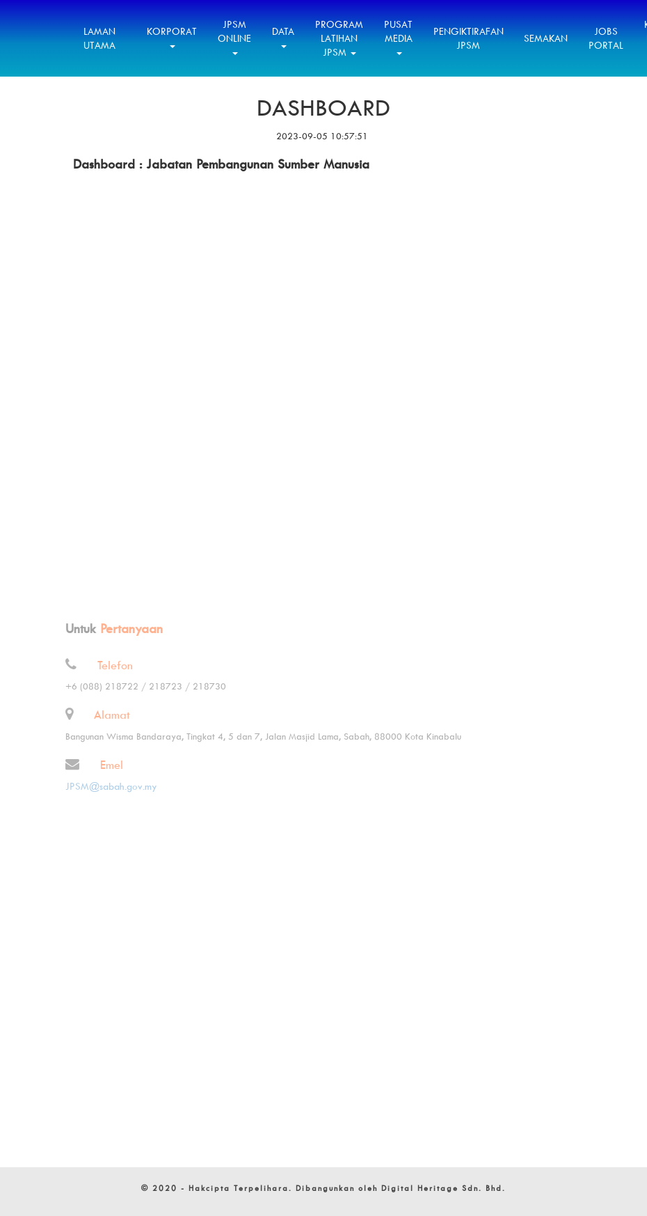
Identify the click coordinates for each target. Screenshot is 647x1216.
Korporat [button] (172, 36)
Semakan (546, 38)
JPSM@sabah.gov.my (106, 786)
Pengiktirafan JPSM (468, 38)
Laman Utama (99, 38)
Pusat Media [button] (398, 36)
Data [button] (283, 36)
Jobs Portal (606, 38)
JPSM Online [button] (234, 36)
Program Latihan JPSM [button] (339, 38)
